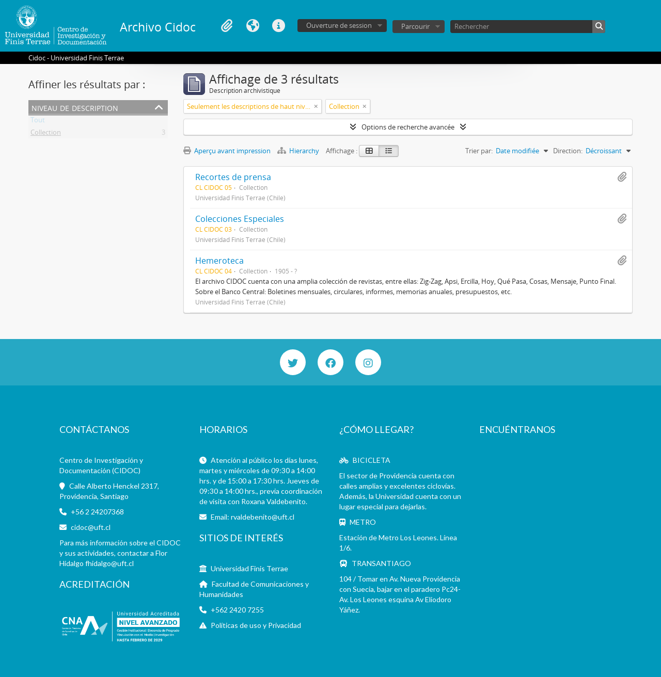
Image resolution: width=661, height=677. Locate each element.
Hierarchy (299, 150)
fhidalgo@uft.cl (109, 563)
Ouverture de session (339, 25)
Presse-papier (227, 26)
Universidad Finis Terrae (249, 568)
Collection (45, 134)
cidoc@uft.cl (91, 527)
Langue (252, 26)
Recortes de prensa (233, 177)
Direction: (568, 150)
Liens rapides (278, 26)
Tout (37, 121)
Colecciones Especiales (239, 218)
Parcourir (415, 26)
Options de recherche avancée (407, 127)
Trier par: (479, 150)
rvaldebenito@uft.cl (262, 516)
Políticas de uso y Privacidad (256, 625)
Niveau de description (75, 107)
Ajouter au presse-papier (622, 177)
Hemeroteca (219, 260)
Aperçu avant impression (227, 150)
